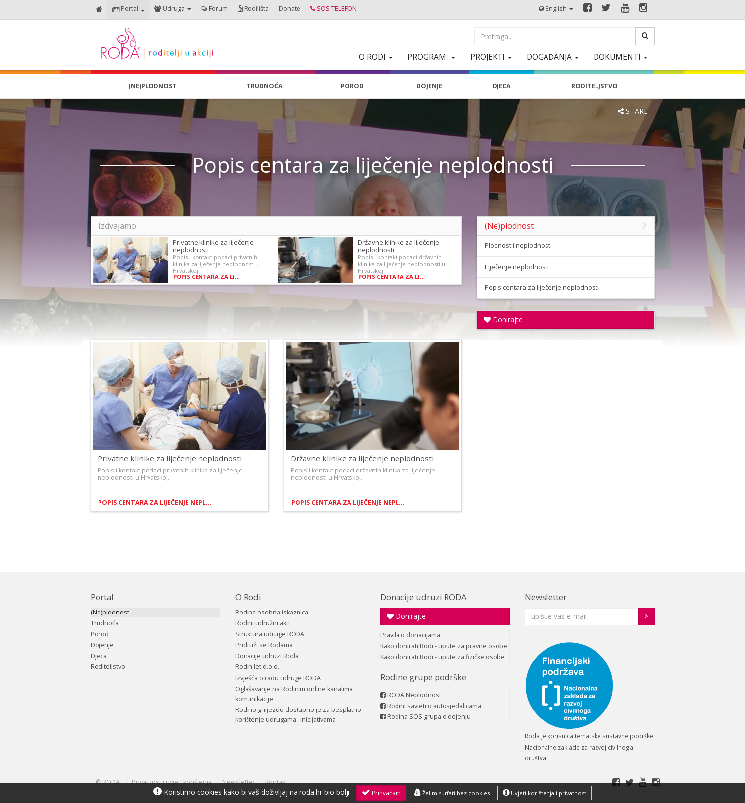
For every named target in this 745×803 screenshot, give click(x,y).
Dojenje (102, 645)
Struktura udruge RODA (269, 634)
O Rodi (248, 597)
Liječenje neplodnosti (517, 266)
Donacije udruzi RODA (423, 597)
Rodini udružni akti (262, 623)
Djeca (99, 656)
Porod (100, 634)
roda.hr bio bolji (324, 792)
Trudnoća (105, 623)
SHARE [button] (632, 111)
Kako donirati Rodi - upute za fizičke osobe (442, 657)
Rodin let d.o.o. (257, 666)
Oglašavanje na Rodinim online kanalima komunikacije (294, 694)
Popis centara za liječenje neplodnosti (207, 276)
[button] (128, 9)
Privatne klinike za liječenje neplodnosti (213, 246)
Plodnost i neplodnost (517, 245)
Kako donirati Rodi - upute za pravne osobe (443, 646)
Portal (102, 597)
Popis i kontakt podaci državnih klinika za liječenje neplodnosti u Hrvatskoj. (401, 263)
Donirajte (503, 319)
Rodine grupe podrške (423, 677)
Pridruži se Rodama (264, 645)
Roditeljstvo (108, 666)
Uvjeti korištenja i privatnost (544, 793)
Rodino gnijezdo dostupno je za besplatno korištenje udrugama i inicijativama (298, 715)
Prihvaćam (381, 792)
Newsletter (546, 597)
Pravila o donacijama (410, 635)
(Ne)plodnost (110, 612)
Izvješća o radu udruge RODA (278, 678)
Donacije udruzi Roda (266, 656)
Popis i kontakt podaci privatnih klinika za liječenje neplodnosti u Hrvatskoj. (216, 263)
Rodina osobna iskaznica (271, 612)
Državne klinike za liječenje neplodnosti (398, 246)
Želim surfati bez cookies (452, 793)
